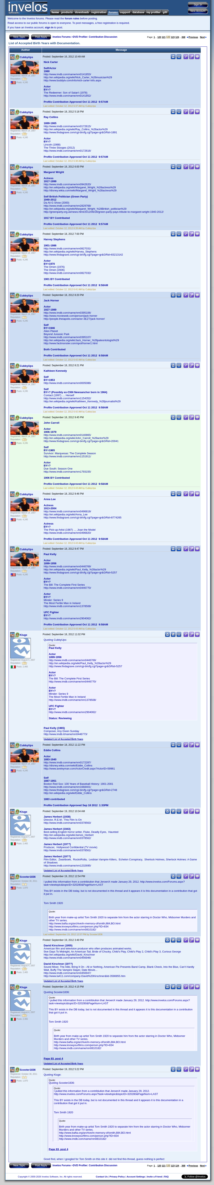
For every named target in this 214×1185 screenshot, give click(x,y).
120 (159, 37)
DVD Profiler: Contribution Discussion (95, 36)
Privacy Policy (117, 1176)
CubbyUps (26, 57)
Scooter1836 (28, 876)
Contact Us (102, 1176)
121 (163, 37)
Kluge (23, 634)
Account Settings (136, 1176)
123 (173, 37)
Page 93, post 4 (53, 1058)
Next (203, 37)
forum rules (72, 18)
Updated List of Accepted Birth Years (63, 739)
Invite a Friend (154, 1176)
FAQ (166, 1176)
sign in (49, 27)
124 (177, 37)
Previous (192, 37)
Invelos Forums (61, 36)
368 (183, 37)
